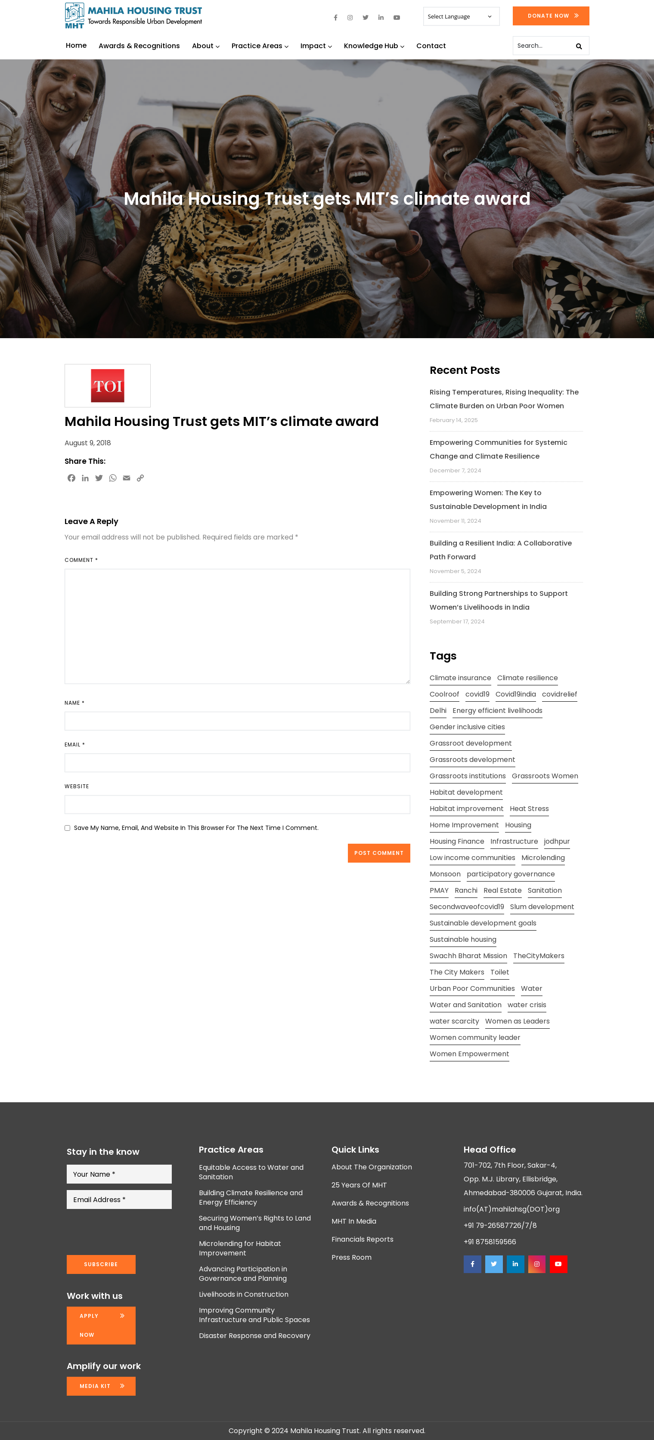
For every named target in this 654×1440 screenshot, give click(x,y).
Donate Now (548, 15)
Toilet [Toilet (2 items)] (499, 972)
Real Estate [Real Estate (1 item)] (503, 890)
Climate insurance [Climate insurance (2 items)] (460, 678)
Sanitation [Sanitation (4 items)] (545, 890)
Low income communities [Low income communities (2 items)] (472, 858)
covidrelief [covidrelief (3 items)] (559, 694)
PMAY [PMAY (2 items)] (439, 890)
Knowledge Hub (374, 46)
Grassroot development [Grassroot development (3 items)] (471, 743)
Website (77, 786)
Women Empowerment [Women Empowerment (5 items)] (469, 1054)
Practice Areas (260, 46)
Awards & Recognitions (139, 46)
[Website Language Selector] (461, 16)
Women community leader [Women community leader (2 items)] (475, 1037)
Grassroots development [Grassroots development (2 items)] (472, 760)
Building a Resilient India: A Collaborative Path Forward (501, 550)
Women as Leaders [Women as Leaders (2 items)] (517, 1021)
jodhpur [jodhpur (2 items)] (557, 841)
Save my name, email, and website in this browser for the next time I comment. (196, 827)
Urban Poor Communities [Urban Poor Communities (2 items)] (472, 988)
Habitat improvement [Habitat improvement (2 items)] (467, 809)
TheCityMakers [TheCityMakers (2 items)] (538, 956)
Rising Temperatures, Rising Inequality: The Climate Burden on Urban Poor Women (504, 399)
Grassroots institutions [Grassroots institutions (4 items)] (468, 776)
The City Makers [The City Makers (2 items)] (457, 972)
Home (76, 45)
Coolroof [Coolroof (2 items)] (444, 694)
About (206, 46)
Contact (431, 46)
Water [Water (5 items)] (531, 988)
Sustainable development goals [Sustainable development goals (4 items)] (483, 923)
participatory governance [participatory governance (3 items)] (511, 874)
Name (75, 702)
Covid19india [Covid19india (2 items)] (516, 694)
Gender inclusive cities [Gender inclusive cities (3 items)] (467, 727)
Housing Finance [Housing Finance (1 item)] (457, 841)
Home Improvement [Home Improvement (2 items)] (464, 825)
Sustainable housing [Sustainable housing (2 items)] (463, 939)
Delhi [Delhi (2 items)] (438, 710)
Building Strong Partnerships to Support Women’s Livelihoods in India (499, 600)
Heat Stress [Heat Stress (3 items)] (529, 809)
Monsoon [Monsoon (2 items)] (445, 874)
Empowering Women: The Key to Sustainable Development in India (488, 500)
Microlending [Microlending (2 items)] (543, 858)
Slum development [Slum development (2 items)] (542, 907)
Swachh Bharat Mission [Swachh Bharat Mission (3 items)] (468, 956)
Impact (316, 46)
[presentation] (132, 1232)
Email (75, 744)
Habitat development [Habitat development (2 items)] (466, 792)
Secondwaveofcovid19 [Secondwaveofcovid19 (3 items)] (467, 907)
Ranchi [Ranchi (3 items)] (466, 890)
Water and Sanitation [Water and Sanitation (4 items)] (466, 1005)
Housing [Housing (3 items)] (518, 825)
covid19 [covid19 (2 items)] (477, 694)
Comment (81, 560)
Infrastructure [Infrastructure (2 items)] (514, 841)
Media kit (95, 1386)
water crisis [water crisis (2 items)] (527, 1005)
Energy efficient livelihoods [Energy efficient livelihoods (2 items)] (497, 710)
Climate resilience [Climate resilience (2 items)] (527, 678)
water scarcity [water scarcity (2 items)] (454, 1021)
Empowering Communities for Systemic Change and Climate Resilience (498, 449)
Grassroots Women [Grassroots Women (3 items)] (545, 776)
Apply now (89, 1325)
